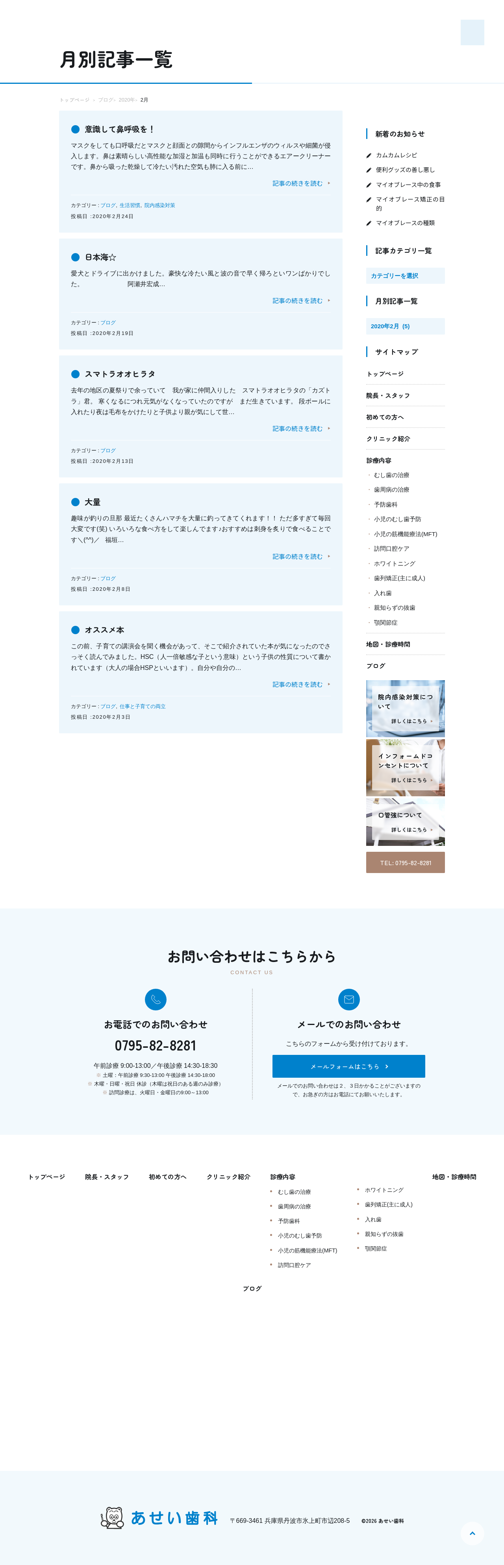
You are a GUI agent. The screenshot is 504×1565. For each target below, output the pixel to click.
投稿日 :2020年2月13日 (102, 461)
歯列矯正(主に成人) (399, 578)
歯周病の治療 (392, 489)
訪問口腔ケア (392, 548)
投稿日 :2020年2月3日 (101, 717)
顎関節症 (386, 622)
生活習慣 (130, 205)
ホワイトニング (394, 563)
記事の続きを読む (297, 183)
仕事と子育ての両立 (143, 706)
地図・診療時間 (388, 644)
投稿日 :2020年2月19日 (102, 333)
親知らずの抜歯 (394, 607)
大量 (94, 501)
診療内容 (378, 460)
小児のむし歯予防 (397, 519)
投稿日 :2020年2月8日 (101, 589)
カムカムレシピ (396, 155)
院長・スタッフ (388, 395)
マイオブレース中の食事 (408, 184)
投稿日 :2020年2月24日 (102, 216)
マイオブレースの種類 (405, 222)
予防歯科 (386, 504)
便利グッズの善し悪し (405, 169)
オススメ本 (108, 629)
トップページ (385, 373)
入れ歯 (383, 593)
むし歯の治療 (392, 475)
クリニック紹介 (388, 438)
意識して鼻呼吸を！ (127, 128)
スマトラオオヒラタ (127, 373)
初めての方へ (385, 417)
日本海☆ (103, 256)
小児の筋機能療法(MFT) (405, 534)
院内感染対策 (160, 205)
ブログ (108, 205)
